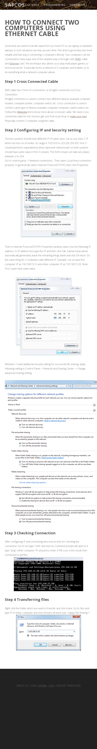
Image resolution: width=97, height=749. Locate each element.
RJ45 (78, 59)
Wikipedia (22, 112)
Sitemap (46, 14)
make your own (78, 116)
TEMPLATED (74, 685)
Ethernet (14, 63)
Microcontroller (21, 14)
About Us (22, 685)
